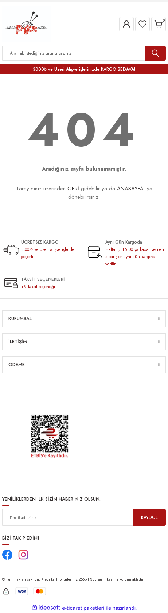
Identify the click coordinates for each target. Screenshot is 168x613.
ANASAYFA (130, 189)
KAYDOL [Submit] (149, 517)
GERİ (73, 189)
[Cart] (158, 24)
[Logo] (26, 23)
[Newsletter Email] (84, 517)
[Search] (84, 53)
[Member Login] (126, 24)
